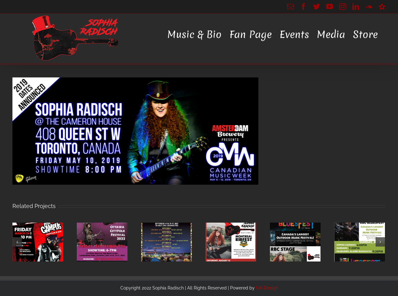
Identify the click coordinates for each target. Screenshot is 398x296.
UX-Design (267, 287)
